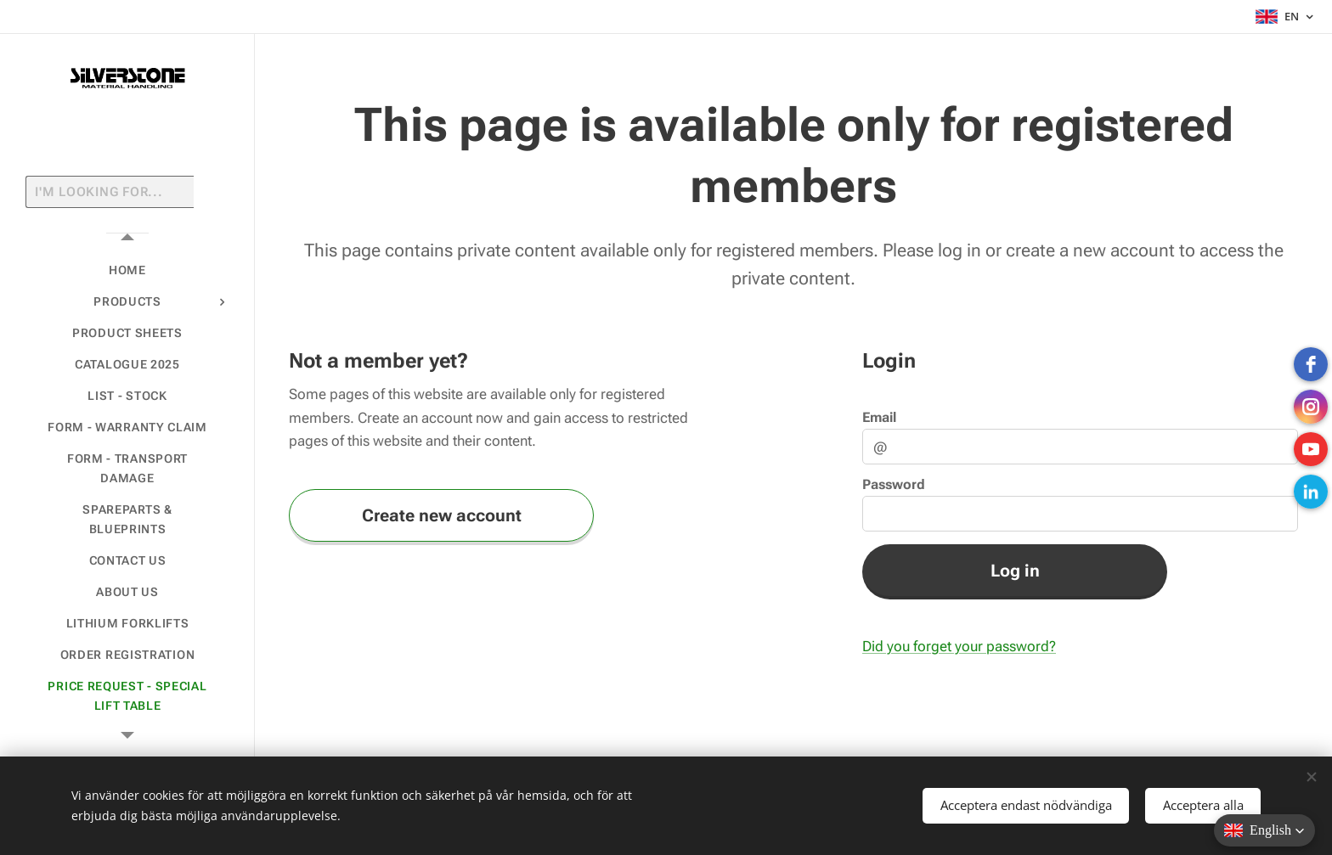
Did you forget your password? (959, 646)
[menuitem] (127, 270)
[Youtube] (1311, 449)
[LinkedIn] (1311, 492)
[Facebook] (1311, 364)
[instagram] (1311, 407)
